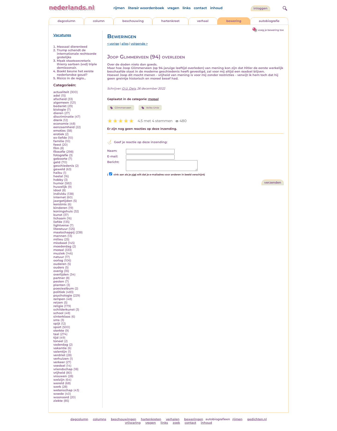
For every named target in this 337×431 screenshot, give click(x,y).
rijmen (119, 8)
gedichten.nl (257, 419)
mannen (59, 236)
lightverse (61, 225)
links (186, 8)
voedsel (59, 365)
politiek (59, 292)
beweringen (193, 419)
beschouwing (133, 21)
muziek (59, 253)
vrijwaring (133, 422)
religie (58, 306)
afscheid (60, 99)
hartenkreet (170, 21)
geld (56, 162)
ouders (58, 267)
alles (124, 43)
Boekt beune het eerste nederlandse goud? (75, 72)
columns (99, 419)
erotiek (58, 134)
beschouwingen (123, 419)
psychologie (62, 295)
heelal (58, 176)
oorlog (58, 260)
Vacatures (62, 35)
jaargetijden (62, 201)
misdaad (60, 243)
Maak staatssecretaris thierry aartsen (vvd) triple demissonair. (77, 64)
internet (59, 197)
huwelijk (60, 186)
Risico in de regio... (71, 78)
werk (57, 386)
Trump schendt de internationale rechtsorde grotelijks (76, 53)
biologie (59, 109)
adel (56, 95)
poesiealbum (63, 288)
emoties (59, 130)
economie (61, 123)
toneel (58, 341)
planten (59, 285)
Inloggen (260, 8)
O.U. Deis (129, 88)
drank (57, 120)
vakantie (60, 348)
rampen (59, 299)
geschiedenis (63, 165)
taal (56, 334)
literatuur (60, 229)
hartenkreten (151, 419)
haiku (57, 172)
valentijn (60, 351)
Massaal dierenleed (72, 46)
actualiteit (61, 92)
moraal (58, 250)
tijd (56, 337)
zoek (176, 422)
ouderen (59, 264)
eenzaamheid (64, 127)
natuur (58, 257)
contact (200, 8)
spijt (56, 323)
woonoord (61, 397)
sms (56, 320)
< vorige (113, 43)
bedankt (59, 106)
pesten (58, 281)
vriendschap (63, 369)
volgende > (139, 43)
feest (57, 144)
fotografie (60, 155)
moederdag (62, 246)
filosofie (59, 151)
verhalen (172, 419)
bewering (233, 21)
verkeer (59, 362)
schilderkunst (64, 309)
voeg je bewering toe (271, 30)
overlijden (61, 274)
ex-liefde (60, 137)
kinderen (60, 208)
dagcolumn (66, 21)
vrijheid (59, 372)
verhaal (203, 21)
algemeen (61, 102)
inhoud (216, 8)
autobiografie (269, 21)
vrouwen (60, 376)
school (58, 313)
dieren (58, 113)
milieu (58, 239)
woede (58, 393)
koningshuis (63, 211)
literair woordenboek (146, 8)
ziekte (58, 400)
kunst (57, 215)
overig (58, 271)
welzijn (59, 379)
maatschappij (64, 232)
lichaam (59, 218)
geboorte (60, 158)
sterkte (58, 330)
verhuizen (61, 358)
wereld (58, 383)
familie (58, 141)
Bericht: (113, 162)
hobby (58, 179)
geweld (59, 169)
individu (59, 194)
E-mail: (112, 156)
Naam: (112, 150)
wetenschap (63, 390)
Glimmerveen (120, 107)
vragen (173, 8)
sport (57, 327)
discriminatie (63, 116)
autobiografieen (217, 419)
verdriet (59, 355)
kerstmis (60, 204)
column (99, 21)
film (56, 148)
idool (57, 190)
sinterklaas (61, 316)
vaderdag (60, 344)
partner (59, 278)
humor (58, 183)
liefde (57, 222)
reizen (58, 302)
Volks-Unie (150, 107)
